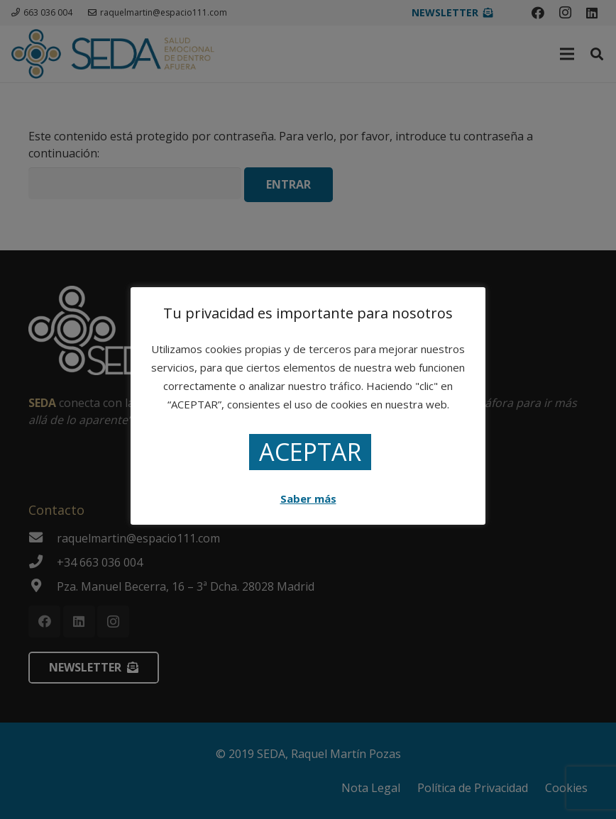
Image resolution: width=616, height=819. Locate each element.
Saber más (308, 498)
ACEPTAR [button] (310, 451)
